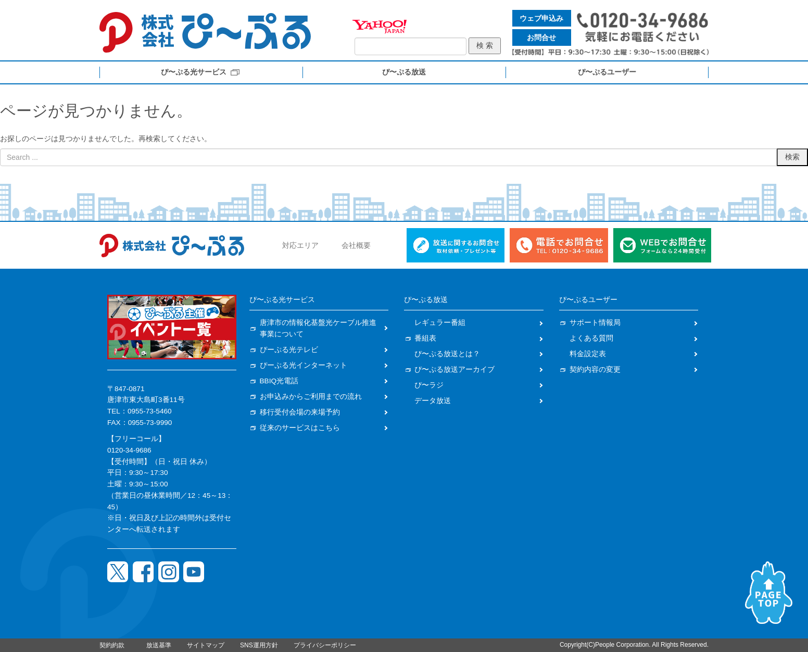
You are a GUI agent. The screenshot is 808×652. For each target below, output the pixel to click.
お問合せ (541, 37)
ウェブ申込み (541, 18)
